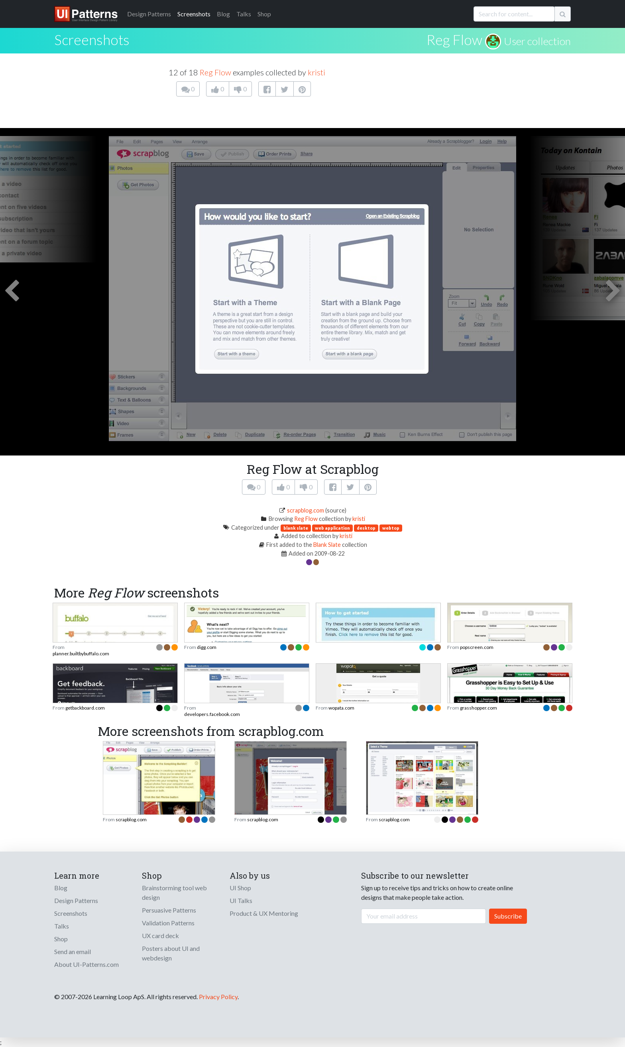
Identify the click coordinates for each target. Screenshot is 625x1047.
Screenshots (193, 14)
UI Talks (241, 900)
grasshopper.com (478, 708)
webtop (390, 527)
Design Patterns (76, 900)
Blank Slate (327, 544)
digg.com (206, 647)
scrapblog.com (305, 510)
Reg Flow (454, 39)
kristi (316, 72)
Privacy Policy (218, 996)
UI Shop (240, 887)
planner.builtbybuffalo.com (81, 654)
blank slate (295, 527)
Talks (243, 14)
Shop (264, 14)
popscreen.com (476, 647)
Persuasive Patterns (169, 910)
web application (332, 527)
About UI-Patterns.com (86, 964)
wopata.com (341, 708)
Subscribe (508, 916)
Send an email (72, 951)
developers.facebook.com (212, 714)
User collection (537, 41)
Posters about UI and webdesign (171, 953)
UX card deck (160, 935)
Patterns (149, 14)
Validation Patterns (168, 923)
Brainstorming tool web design (174, 892)
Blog (223, 14)
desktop (366, 527)
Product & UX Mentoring (264, 913)
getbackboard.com (85, 708)
